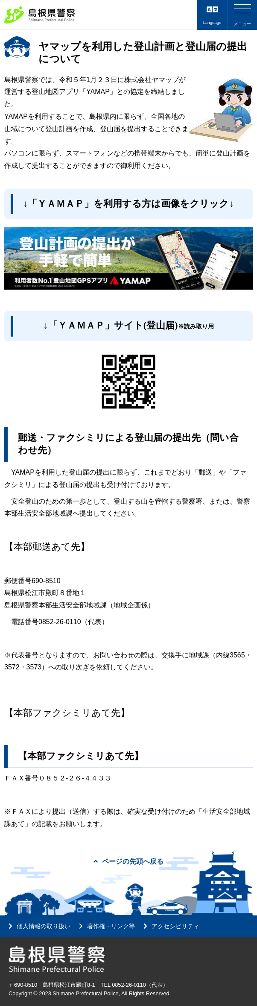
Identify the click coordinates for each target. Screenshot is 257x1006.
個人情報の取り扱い (43, 926)
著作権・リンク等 (111, 926)
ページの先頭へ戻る (128, 861)
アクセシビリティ (175, 926)
